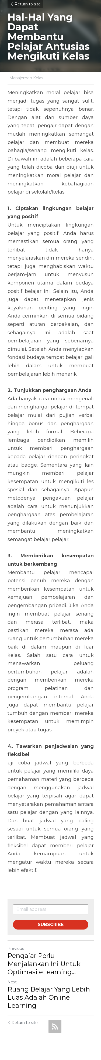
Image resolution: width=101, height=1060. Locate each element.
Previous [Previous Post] (16, 948)
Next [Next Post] (12, 982)
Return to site (25, 4)
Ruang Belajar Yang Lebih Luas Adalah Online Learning (49, 997)
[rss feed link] (54, 1026)
